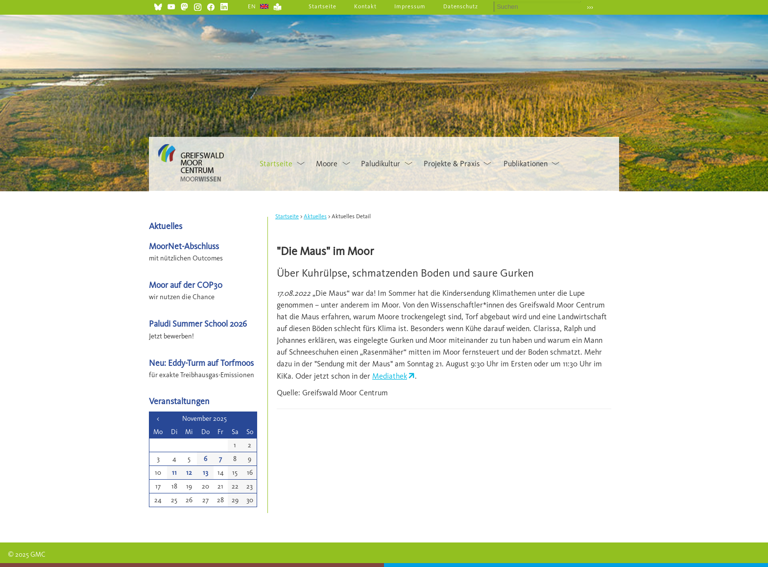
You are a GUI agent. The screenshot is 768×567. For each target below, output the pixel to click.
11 (174, 472)
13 (205, 472)
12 (189, 472)
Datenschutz (461, 6)
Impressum (410, 6)
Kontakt (365, 6)
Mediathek (389, 376)
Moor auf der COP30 (185, 285)
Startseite (323, 6)
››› (590, 7)
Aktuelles (315, 216)
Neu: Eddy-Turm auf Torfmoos (201, 363)
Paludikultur (380, 163)
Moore (326, 163)
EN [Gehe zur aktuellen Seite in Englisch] (252, 6)
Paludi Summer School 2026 (198, 323)
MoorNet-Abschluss (184, 246)
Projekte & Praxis (452, 163)
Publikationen (526, 163)
